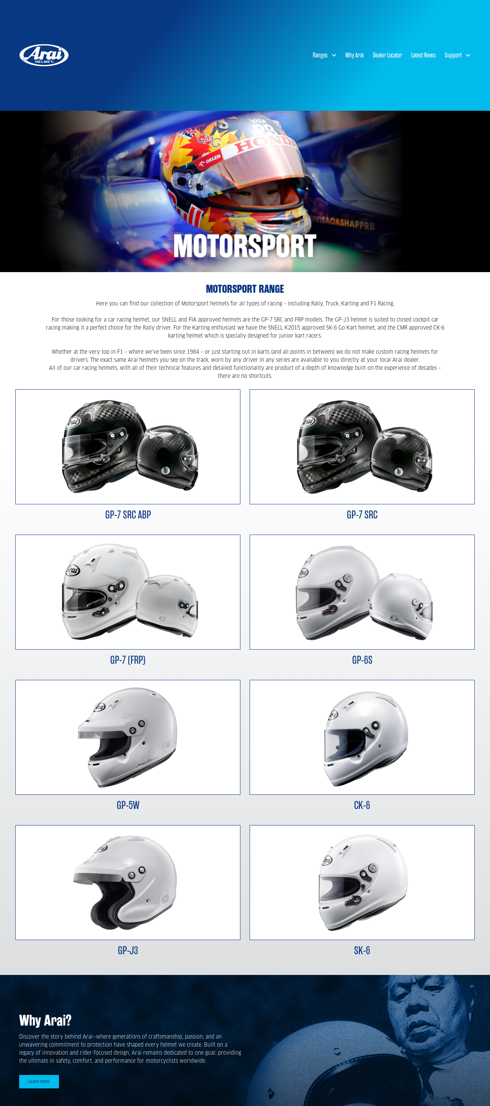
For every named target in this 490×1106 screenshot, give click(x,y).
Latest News (423, 55)
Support (457, 55)
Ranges (324, 55)
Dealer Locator (387, 55)
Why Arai (354, 55)
